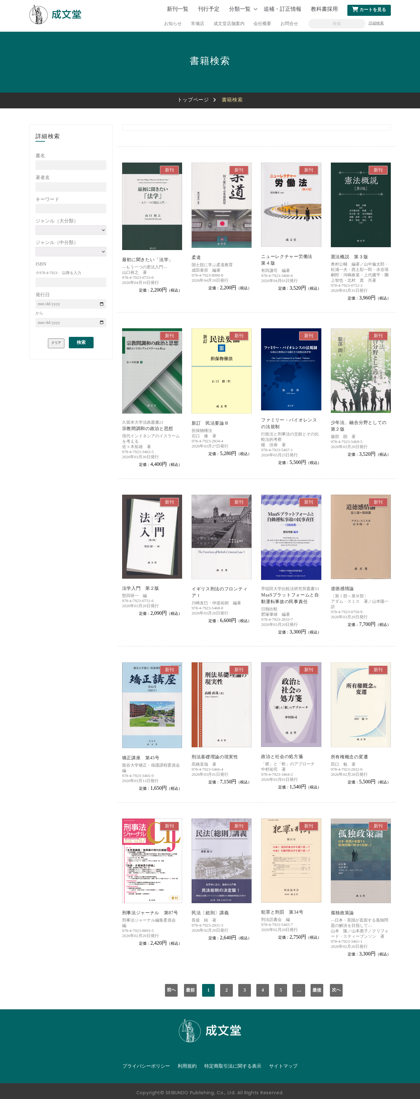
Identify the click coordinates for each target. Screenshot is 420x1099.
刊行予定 (209, 9)
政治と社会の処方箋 (282, 756)
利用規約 (187, 1066)
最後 (316, 990)
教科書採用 (324, 9)
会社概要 (262, 23)
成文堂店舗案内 (229, 23)
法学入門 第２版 (141, 588)
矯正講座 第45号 (141, 757)
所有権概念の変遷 (349, 757)
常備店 (197, 23)
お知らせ (173, 23)
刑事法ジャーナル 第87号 (150, 912)
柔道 (196, 257)
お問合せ (289, 23)
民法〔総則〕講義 (210, 912)
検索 (81, 342)
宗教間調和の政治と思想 (148, 428)
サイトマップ (283, 1066)
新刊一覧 (177, 9)
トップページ (193, 99)
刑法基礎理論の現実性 (215, 757)
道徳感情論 (342, 588)
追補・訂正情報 (282, 9)
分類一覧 (240, 9)
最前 (190, 990)
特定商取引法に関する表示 (232, 1066)
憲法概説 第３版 (349, 256)
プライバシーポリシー (146, 1066)
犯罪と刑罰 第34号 (282, 912)
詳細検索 (376, 23)
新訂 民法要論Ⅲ (210, 423)
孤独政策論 (342, 912)
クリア (56, 342)
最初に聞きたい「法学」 (148, 259)
